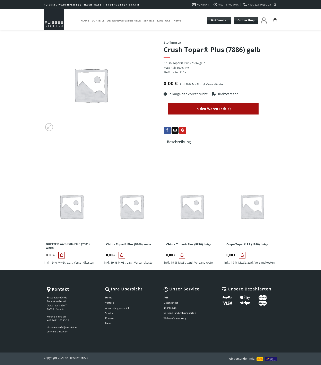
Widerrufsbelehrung (175, 318)
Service (149, 20)
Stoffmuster (173, 42)
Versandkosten (215, 84)
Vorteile (98, 20)
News (177, 20)
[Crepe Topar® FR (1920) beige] (242, 255)
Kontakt (164, 20)
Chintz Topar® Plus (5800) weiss (128, 244)
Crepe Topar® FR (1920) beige (247, 244)
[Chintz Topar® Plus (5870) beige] (182, 255)
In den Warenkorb (211, 109)
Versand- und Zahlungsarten (180, 313)
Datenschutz (171, 302)
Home (85, 20)
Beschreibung (221, 142)
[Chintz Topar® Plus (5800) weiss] (122, 255)
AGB (166, 297)
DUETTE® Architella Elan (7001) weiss (68, 246)
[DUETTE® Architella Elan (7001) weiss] (61, 255)
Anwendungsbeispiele (124, 20)
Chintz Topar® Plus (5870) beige (188, 244)
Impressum (170, 307)
